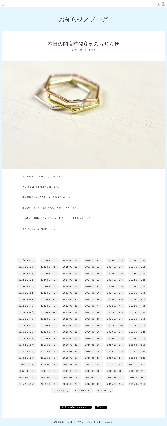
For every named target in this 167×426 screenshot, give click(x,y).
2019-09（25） (71, 345)
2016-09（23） (71, 384)
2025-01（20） (115, 273)
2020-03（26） (71, 338)
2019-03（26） (71, 351)
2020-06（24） (137, 332)
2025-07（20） (115, 266)
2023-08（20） (93, 292)
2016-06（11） (137, 384)
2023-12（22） (137, 286)
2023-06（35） (137, 292)
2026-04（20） (49, 260)
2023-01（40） (115, 299)
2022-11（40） (26, 305)
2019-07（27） (115, 345)
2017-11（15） (27, 371)
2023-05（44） (26, 299)
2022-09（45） (71, 305)
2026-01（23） (115, 260)
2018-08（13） (93, 358)
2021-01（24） (115, 325)
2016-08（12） (93, 384)
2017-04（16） (49, 377)
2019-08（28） (93, 345)
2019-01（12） (115, 351)
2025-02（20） (93, 273)
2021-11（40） (26, 319)
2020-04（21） (49, 338)
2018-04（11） (49, 364)
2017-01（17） (115, 377)
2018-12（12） (137, 351)
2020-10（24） (49, 332)
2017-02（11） (93, 377)
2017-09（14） (71, 371)
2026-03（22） (71, 260)
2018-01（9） (115, 364)
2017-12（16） (136, 364)
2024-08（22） (93, 279)
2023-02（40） (93, 299)
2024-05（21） (26, 286)
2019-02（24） (93, 351)
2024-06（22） (137, 279)
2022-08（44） (93, 305)
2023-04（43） (49, 299)
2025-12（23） (137, 260)
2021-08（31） (93, 319)
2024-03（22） (71, 286)
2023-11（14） (26, 292)
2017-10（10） (49, 371)
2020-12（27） (137, 325)
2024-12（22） (137, 273)
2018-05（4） (27, 364)
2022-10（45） (49, 305)
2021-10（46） (49, 319)
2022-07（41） (115, 305)
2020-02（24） (93, 338)
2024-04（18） (49, 286)
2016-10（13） (49, 384)
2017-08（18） (93, 371)
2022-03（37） (71, 312)
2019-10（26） (49, 345)
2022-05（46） (26, 312)
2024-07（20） (115, 279)
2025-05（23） (26, 273)
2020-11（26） (26, 332)
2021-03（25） (71, 325)
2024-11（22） (26, 279)
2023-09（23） (71, 292)
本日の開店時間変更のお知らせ (83, 44)
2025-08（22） (93, 266)
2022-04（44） (49, 312)
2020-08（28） (93, 332)
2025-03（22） (71, 273)
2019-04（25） (49, 351)
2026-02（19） (93, 260)
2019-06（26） (137, 345)
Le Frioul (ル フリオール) (75, 422)
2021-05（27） (26, 325)
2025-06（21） (137, 266)
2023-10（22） (49, 292)
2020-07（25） (115, 332)
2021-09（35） (71, 319)
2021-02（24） (93, 325)
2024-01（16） (115, 286)
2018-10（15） (49, 358)
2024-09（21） (71, 279)
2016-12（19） (137, 377)
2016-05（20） (60, 390)
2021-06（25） (137, 319)
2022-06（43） (137, 305)
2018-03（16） (71, 364)
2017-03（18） (71, 377)
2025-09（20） (71, 266)
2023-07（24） (115, 292)
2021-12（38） (137, 312)
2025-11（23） (26, 266)
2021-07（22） (115, 319)
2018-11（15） (26, 358)
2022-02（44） (93, 312)
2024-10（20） (49, 279)
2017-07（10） (115, 371)
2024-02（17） (93, 286)
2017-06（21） (137, 371)
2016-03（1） (104, 390)
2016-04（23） (83, 390)
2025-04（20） (49, 273)
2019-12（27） (137, 338)
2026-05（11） (26, 260)
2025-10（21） (49, 266)
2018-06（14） (137, 358)
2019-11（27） (26, 345)
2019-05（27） (26, 351)
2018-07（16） (115, 358)
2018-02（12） (93, 364)
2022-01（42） (115, 312)
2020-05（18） (26, 338)
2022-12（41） (137, 299)
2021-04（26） (49, 325)
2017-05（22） (27, 377)
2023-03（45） (71, 299)
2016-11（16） (26, 384)
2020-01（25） (115, 338)
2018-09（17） (71, 358)
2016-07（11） (115, 384)
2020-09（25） (71, 332)
